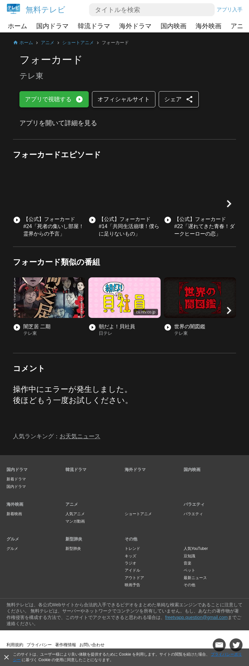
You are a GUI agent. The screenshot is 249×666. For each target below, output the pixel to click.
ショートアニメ (138, 514)
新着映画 (14, 514)
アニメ (71, 504)
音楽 (187, 563)
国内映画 (174, 26)
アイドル (132, 570)
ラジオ (130, 563)
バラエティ (194, 504)
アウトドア (134, 577)
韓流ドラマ (94, 26)
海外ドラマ (135, 26)
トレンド (132, 548)
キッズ (130, 556)
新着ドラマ (16, 479)
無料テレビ (45, 9)
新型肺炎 (73, 539)
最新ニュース (195, 577)
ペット (189, 570)
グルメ (12, 539)
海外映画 (208, 26)
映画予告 (132, 585)
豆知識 (189, 556)
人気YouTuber (196, 548)
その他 (131, 539)
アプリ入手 (230, 9)
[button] (229, 204)
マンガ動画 (75, 521)
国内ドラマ (52, 26)
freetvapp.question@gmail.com (196, 617)
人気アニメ (75, 514)
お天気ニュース (80, 436)
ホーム (17, 26)
